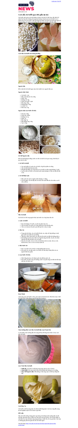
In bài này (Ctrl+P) (56, 1)
